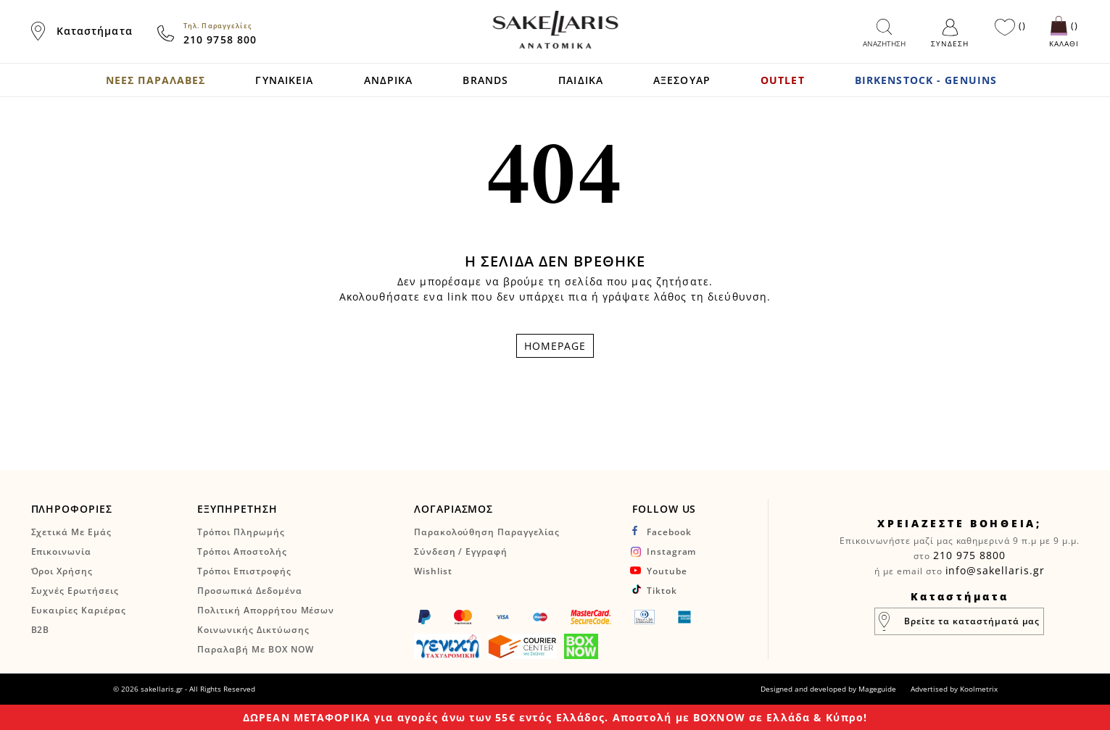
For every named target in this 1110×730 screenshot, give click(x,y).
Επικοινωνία (61, 551)
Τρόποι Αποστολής (241, 551)
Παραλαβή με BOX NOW (255, 649)
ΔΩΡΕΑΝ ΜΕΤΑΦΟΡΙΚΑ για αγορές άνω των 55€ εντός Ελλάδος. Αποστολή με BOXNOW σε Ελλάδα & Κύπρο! (555, 717)
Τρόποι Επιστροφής (244, 571)
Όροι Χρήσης (62, 571)
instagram (672, 551)
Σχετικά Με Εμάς (71, 532)
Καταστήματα (95, 31)
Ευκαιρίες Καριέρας (78, 610)
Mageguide (877, 689)
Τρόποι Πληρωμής (240, 532)
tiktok (662, 590)
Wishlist (433, 571)
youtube (667, 571)
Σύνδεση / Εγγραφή (461, 551)
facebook (669, 532)
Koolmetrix (979, 689)
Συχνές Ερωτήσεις (75, 590)
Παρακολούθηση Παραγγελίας (487, 532)
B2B (40, 630)
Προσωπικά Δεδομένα (249, 590)
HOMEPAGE (555, 346)
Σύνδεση (950, 43)
